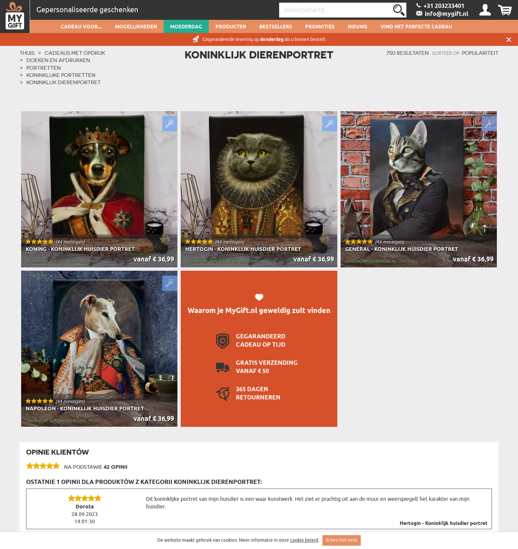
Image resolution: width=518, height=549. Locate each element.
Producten (230, 27)
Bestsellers (275, 27)
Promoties (320, 27)
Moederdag (186, 27)
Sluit (509, 39)
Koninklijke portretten (60, 75)
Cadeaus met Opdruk (75, 53)
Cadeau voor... (81, 27)
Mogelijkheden (136, 27)
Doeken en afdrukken (58, 60)
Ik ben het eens (341, 540)
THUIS (26, 53)
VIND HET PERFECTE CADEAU (416, 27)
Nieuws (357, 27)
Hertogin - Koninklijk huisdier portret (444, 523)
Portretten (43, 68)
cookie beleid (304, 540)
